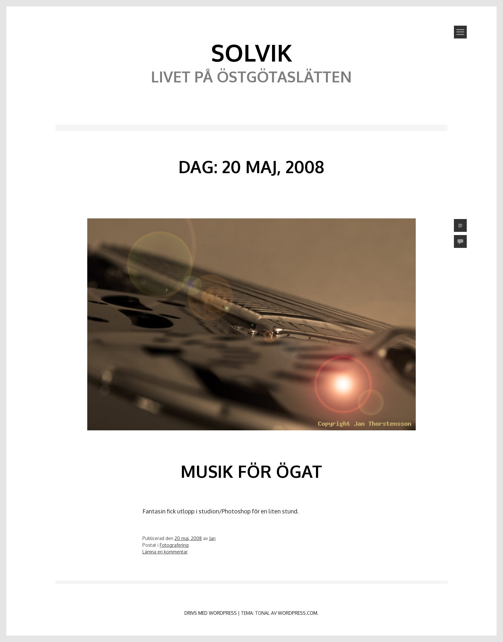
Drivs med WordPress (210, 613)
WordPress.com (297, 613)
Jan (212, 538)
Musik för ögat (251, 471)
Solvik (251, 52)
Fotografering (174, 545)
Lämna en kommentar (165, 551)
